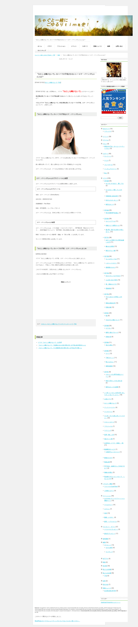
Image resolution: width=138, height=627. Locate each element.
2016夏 (106, 181)
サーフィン (107, 156)
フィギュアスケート (110, 169)
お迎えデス (107, 399)
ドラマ (49, 46)
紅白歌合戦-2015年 (110, 591)
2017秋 (106, 294)
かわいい (44, 324)
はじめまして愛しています (114, 190)
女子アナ (105, 558)
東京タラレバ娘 (110, 250)
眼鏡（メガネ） (109, 517)
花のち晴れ (109, 345)
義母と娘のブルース (112, 332)
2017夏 (106, 256)
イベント (74, 46)
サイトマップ (42, 50)
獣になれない (110, 362)
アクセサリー (108, 505)
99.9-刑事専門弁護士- (112, 213)
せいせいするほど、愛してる (115, 183)
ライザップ (109, 552)
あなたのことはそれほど (113, 276)
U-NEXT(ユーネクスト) (113, 452)
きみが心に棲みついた (112, 320)
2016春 (106, 210)
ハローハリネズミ (111, 263)
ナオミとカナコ (109, 422)
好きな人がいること (112, 200)
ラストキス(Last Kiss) (111, 486)
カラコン (107, 509)
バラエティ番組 (107, 484)
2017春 (106, 273)
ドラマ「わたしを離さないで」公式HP (50, 342)
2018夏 (106, 325)
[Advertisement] (65, 65)
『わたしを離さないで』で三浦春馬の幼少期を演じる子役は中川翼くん (60, 348)
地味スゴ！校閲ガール (112, 225)
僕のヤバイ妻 (108, 439)
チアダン (108, 328)
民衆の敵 (108, 307)
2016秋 (106, 218)
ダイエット (107, 545)
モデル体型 (109, 547)
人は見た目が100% (111, 280)
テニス (106, 160)
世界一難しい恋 (109, 434)
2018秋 (106, 351)
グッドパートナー (109, 407)
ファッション (61, 46)
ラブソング (107, 430)
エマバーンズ (64, 324)
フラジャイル (108, 426)
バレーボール (108, 164)
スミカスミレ (108, 411)
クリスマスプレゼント (111, 529)
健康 (108, 46)
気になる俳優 (107, 569)
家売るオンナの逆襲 (112, 387)
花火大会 (105, 584)
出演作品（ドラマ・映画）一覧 (113, 443)
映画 (104, 562)
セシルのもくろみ (111, 259)
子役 (59, 82)
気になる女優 (107, 573)
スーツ (108, 353)
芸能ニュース (97, 46)
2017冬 (106, 237)
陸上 (105, 173)
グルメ (105, 144)
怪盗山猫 (107, 462)
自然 (104, 581)
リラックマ (107, 131)
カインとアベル (110, 221)
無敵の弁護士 (108, 472)
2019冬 (106, 372)
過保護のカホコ (110, 267)
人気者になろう (109, 490)
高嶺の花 (108, 336)
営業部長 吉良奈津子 (112, 196)
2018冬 (106, 313)
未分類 (105, 566)
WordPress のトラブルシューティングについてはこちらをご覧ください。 (57, 621)
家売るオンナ (110, 204)
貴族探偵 (108, 288)
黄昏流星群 (109, 366)
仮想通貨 (105, 539)
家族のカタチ (108, 458)
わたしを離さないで (51, 82)
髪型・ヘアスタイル (110, 521)
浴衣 (105, 513)
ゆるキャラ (106, 128)
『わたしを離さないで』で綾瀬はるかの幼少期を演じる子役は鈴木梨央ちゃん (62, 345)
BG (106, 315)
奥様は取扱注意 (110, 303)
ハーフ (71, 324)
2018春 (106, 342)
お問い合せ (119, 46)
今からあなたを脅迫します (114, 297)
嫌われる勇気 (110, 246)
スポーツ (85, 46)
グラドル (105, 140)
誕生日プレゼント (109, 533)
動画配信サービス (109, 449)
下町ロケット (110, 357)
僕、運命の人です (111, 284)
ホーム (40, 46)
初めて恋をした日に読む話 (114, 381)
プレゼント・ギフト (109, 527)
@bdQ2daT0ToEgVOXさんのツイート (110, 602)
